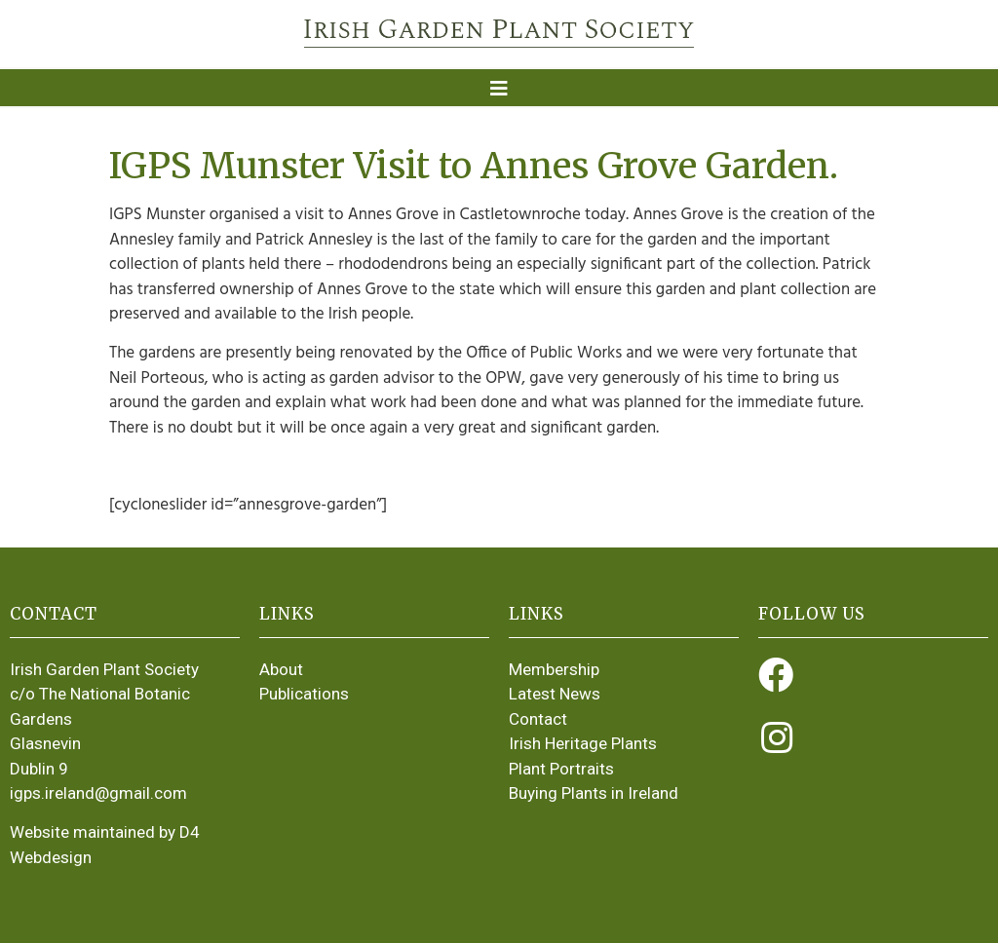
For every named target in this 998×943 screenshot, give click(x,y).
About (281, 669)
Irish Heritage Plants (583, 743)
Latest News (554, 693)
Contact (538, 719)
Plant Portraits (561, 768)
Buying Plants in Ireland (593, 793)
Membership (554, 669)
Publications (304, 693)
